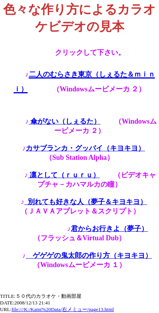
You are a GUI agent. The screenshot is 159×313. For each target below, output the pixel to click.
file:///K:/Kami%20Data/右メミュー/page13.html (63, 309)
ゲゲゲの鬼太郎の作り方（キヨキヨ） (89, 255)
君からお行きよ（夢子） (109, 229)
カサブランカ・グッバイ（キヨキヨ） (85, 148)
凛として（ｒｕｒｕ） (64, 175)
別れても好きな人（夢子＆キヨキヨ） (85, 202)
